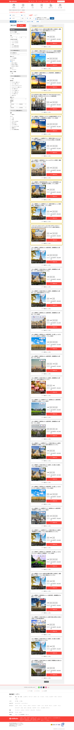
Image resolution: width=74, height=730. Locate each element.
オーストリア (17, 707)
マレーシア (30, 696)
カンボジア (51, 696)
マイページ (61, 1)
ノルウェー (22, 710)
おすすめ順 (13, 21)
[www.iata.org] (59, 724)
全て (12, 61)
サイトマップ (52, 720)
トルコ (16, 714)
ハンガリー (55, 705)
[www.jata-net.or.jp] (57, 724)
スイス (38, 707)
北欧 (10, 710)
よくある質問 (39, 1)
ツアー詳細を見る (53, 43)
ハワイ (10, 701)
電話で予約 (32, 1)
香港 (21, 696)
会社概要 (21, 717)
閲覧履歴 (45, 1)
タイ (38, 696)
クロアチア (34, 707)
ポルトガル (29, 707)
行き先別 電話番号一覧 (56, 717)
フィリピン (42, 696)
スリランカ (60, 696)
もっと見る (46, 681)
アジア (10, 696)
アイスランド (38, 710)
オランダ (46, 705)
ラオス (55, 696)
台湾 (18, 696)
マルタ (22, 707)
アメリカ (16, 712)
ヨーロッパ (11, 705)
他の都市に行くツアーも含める (40, 17)
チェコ (59, 705)
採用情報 (28, 717)
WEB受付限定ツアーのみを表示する (37, 25)
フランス (24, 705)
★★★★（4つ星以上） (15, 64)
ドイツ (43, 705)
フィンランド (17, 710)
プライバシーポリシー (44, 719)
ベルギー (38, 705)
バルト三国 (43, 707)
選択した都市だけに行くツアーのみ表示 (42, 19)
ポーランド (47, 707)
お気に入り (53, 1)
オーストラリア (17, 703)
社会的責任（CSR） (34, 717)
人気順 (37, 21)
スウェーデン (33, 710)
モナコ (25, 707)
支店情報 (45, 717)
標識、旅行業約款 (33, 719)
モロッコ (27, 714)
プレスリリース (40, 717)
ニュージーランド (24, 703)
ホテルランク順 (30, 21)
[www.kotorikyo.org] (53, 724)
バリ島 (16, 698)
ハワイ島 (20, 701)
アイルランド (34, 705)
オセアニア (11, 703)
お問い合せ (50, 717)
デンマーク (27, 710)
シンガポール (25, 696)
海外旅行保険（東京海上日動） (24, 719)
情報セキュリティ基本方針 (45, 720)
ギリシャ (50, 705)
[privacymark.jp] (62, 724)
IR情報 (25, 717)
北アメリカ (11, 712)
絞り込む (21, 25)
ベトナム (46, 696)
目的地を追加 (31, 15)
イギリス (29, 705)
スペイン (20, 705)
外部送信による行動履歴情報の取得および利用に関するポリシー (30, 720)
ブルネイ (35, 696)
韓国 (16, 696)
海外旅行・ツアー (14, 694)
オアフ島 (16, 701)
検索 (52, 18)
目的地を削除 (36, 15)
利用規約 (38, 719)
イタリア (16, 705)
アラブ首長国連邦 (21, 714)
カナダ (20, 712)
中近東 (10, 714)
